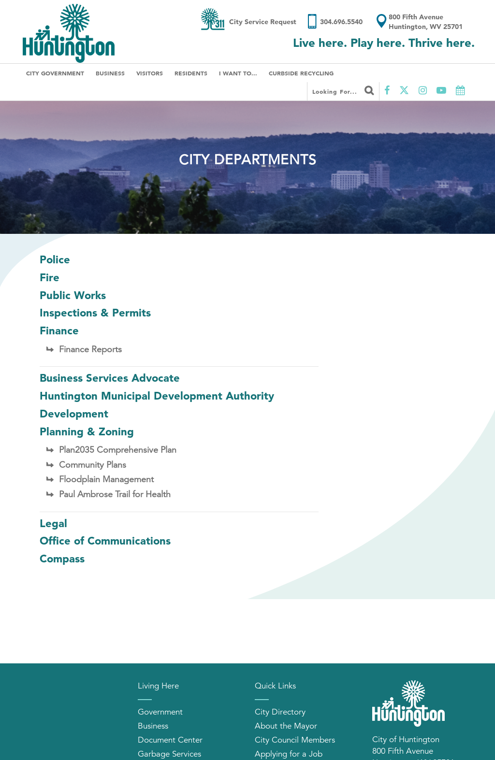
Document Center (170, 740)
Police (55, 259)
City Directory (280, 712)
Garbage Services (169, 754)
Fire (49, 277)
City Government (55, 73)
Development (74, 413)
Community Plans (92, 464)
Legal (53, 523)
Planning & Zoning (87, 431)
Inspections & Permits (95, 312)
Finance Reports (90, 349)
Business (110, 73)
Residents (191, 73)
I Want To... (238, 73)
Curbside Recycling (301, 73)
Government (160, 712)
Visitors (149, 73)
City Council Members (295, 740)
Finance (59, 330)
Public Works (73, 295)
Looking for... (343, 90)
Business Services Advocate (110, 378)
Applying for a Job (288, 754)
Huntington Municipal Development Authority (157, 395)
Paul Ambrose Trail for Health (115, 494)
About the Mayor (286, 726)
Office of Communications (105, 540)
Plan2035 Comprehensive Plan (117, 450)
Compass (62, 558)
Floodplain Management (106, 479)
